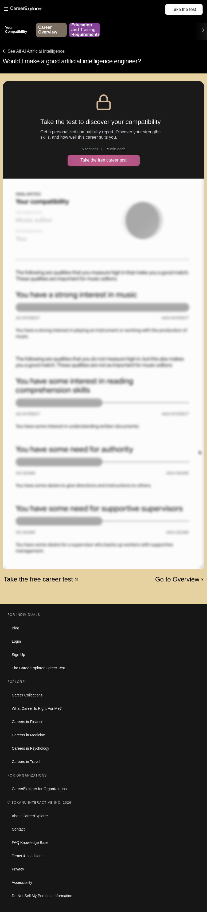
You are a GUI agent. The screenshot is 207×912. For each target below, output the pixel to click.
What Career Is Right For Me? (37, 708)
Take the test (184, 9)
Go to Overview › (179, 579)
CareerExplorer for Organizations (39, 789)
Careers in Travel (26, 762)
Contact (18, 829)
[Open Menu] (84, 9)
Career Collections (27, 695)
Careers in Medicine (28, 735)
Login (16, 641)
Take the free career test (103, 160)
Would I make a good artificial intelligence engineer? (72, 61)
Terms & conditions (27, 856)
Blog (15, 628)
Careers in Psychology (30, 748)
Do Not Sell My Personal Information (42, 896)
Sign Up (18, 655)
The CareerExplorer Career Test (38, 668)
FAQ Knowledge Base (30, 842)
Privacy (18, 869)
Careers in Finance (27, 722)
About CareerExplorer (30, 816)
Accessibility (22, 882)
